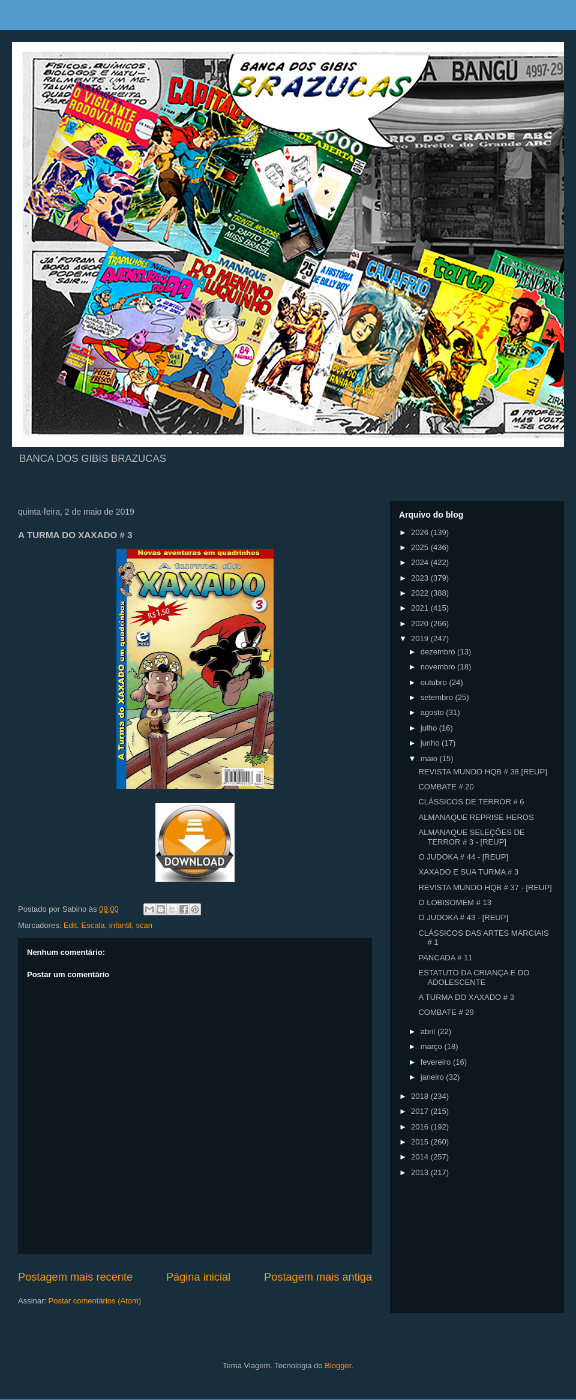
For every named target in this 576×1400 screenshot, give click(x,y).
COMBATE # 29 (445, 1012)
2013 (421, 1172)
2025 (421, 547)
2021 (421, 607)
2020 (421, 623)
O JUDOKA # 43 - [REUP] (463, 917)
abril (429, 1031)
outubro (435, 682)
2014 (421, 1156)
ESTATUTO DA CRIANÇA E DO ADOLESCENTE (473, 977)
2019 (421, 638)
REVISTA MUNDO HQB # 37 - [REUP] (484, 887)
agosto (433, 712)
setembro (438, 697)
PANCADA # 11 (445, 957)
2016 (421, 1126)
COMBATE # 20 (445, 786)
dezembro (439, 651)
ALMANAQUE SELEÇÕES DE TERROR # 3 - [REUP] (471, 837)
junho (431, 742)
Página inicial (198, 1277)
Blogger (338, 1365)
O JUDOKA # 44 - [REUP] (463, 856)
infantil (120, 925)
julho (430, 727)
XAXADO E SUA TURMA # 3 (468, 871)
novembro (439, 666)
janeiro (433, 1076)
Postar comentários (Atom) (95, 1300)
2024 (421, 562)
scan (144, 925)
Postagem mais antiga (318, 1277)
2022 (421, 592)
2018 (421, 1096)
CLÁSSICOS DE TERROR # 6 (471, 801)
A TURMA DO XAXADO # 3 (466, 997)
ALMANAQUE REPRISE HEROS (475, 817)
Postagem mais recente (75, 1277)
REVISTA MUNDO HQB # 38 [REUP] (482, 771)
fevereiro (437, 1061)
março (433, 1046)
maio (430, 758)
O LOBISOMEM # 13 (454, 902)
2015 (421, 1141)
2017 (421, 1111)
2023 (421, 577)
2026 (421, 532)
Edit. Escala (84, 925)
